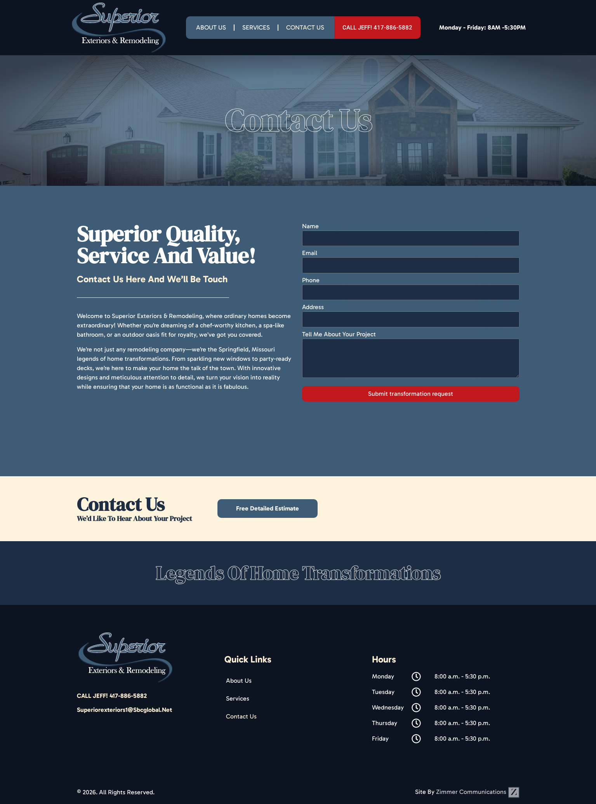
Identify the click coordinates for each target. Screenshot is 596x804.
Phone (311, 280)
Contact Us (305, 27)
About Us (211, 27)
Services (256, 27)
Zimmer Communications (478, 791)
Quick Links (247, 659)
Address (313, 307)
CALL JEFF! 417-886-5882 (112, 695)
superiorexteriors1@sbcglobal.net (124, 709)
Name (310, 226)
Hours (384, 659)
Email (309, 253)
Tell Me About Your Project (339, 334)
